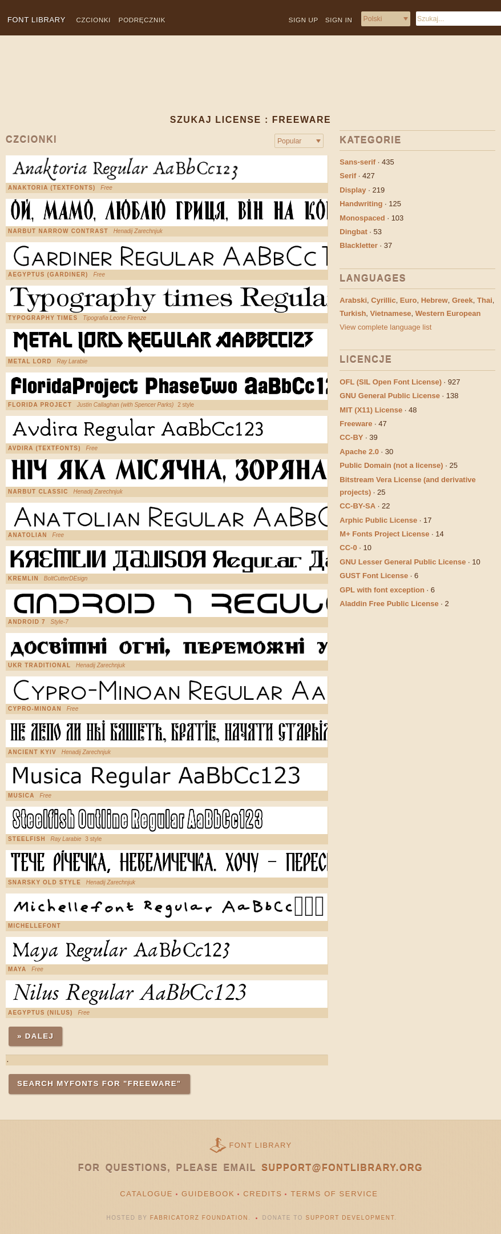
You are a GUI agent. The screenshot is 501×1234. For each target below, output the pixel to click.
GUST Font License (374, 575)
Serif (348, 175)
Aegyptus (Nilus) (40, 1013)
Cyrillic (383, 300)
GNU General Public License (390, 395)
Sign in (339, 19)
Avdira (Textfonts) (44, 448)
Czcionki (93, 19)
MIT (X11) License (371, 410)
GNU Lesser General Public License (403, 562)
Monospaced (362, 218)
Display (353, 190)
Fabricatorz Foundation (199, 1218)
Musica (21, 796)
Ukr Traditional (39, 665)
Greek (462, 300)
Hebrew (434, 300)
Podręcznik (142, 19)
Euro (408, 300)
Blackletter (358, 245)
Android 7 (27, 622)
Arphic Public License (378, 520)
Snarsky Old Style (44, 883)
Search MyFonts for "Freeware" (99, 1083)
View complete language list (385, 327)
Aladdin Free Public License (389, 603)
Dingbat (353, 231)
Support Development (350, 1218)
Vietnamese (390, 313)
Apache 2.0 (359, 451)
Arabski (353, 300)
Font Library (260, 1145)
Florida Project (40, 405)
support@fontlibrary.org (342, 1168)
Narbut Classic (38, 492)
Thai (484, 300)
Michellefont (34, 926)
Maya (17, 969)
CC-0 (348, 547)
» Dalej (35, 1036)
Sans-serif (357, 162)
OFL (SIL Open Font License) (391, 382)
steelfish (27, 839)
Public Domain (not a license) (391, 465)
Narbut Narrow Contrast (58, 231)
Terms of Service (334, 1193)
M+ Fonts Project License (384, 534)
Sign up (303, 19)
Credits (262, 1193)
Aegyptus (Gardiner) (48, 275)
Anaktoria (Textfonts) (52, 188)
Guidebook (208, 1193)
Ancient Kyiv (32, 752)
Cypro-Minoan (35, 709)
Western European (448, 313)
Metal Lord (30, 361)
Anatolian (27, 535)
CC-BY (351, 437)
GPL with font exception (382, 590)
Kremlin (23, 579)
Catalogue (146, 1193)
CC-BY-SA (357, 506)
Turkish (353, 313)
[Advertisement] (227, 84)
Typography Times (43, 318)
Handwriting (361, 203)
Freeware (356, 423)
